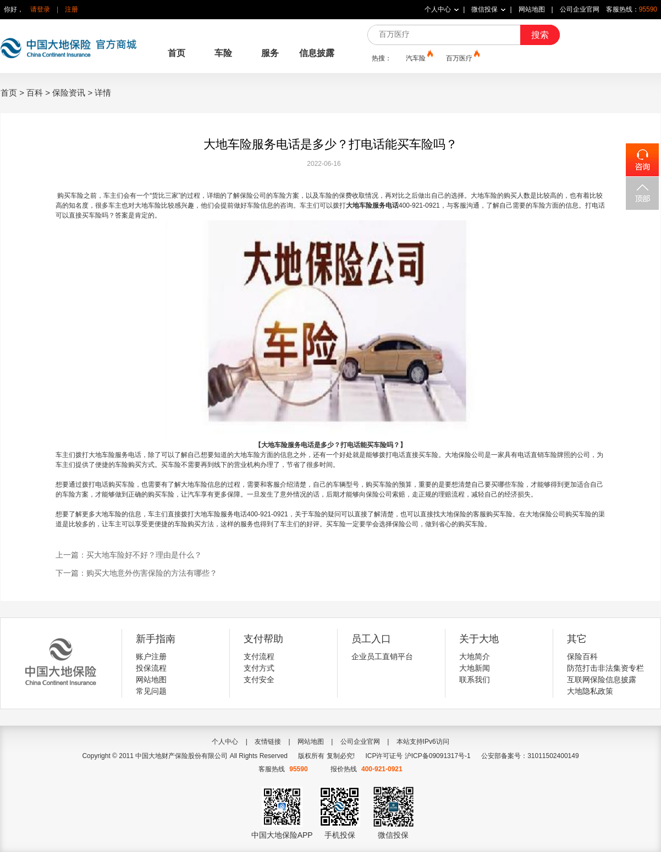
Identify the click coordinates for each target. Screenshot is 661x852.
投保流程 (151, 668)
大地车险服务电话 (115, 455)
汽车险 (418, 57)
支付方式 (259, 668)
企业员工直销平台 (382, 656)
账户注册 (151, 656)
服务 (270, 53)
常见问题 (151, 691)
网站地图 (532, 9)
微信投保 (484, 9)
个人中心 (438, 9)
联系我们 (474, 679)
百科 (34, 92)
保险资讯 (68, 92)
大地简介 (474, 656)
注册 (71, 9)
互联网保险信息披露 (601, 679)
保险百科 (582, 656)
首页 (176, 53)
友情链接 (268, 741)
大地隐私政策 (590, 691)
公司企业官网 (579, 9)
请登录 (40, 9)
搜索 (540, 35)
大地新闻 (474, 668)
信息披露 (316, 53)
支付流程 (259, 656)
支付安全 (259, 679)
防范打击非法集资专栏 (605, 668)
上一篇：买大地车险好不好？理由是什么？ (129, 554)
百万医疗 (462, 57)
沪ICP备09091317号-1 (438, 756)
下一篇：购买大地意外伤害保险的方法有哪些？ (136, 573)
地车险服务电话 (224, 514)
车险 (223, 53)
